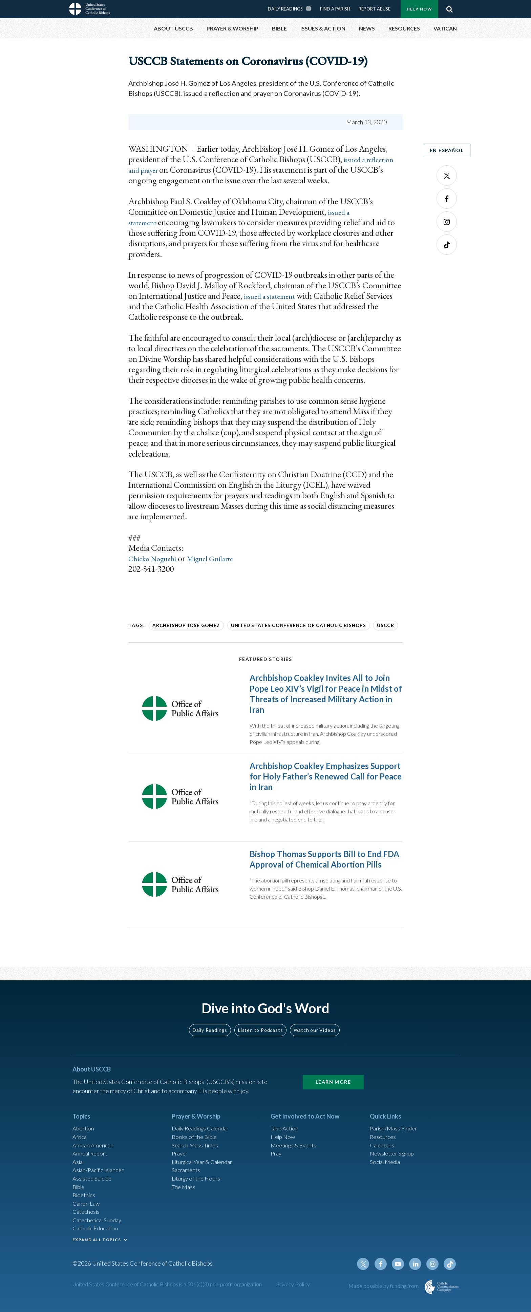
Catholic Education (97, 1233)
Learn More (333, 1077)
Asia (78, 1160)
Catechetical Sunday (99, 1224)
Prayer (181, 1151)
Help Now (419, 9)
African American (94, 1142)
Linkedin (418, 1272)
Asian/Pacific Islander (100, 1169)
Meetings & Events (296, 1142)
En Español (447, 150)
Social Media (387, 1160)
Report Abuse (374, 9)
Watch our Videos (315, 1025)
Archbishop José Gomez (182, 625)
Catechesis (87, 1215)
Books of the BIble (195, 1133)
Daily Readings (285, 9)
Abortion (84, 1124)
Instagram (447, 221)
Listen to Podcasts (260, 1025)
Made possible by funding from (384, 1294)
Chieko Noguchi (157, 558)
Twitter (447, 175)
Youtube (402, 1272)
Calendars (383, 1142)
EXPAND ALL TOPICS (96, 1245)
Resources (384, 1133)
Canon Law (86, 1206)
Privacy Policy (293, 1292)
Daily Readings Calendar (311, 8)
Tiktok (447, 244)
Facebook (447, 198)
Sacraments (187, 1169)
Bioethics (85, 1197)
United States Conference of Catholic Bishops (283, 625)
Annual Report (91, 1151)
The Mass (184, 1188)
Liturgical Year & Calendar (206, 1160)
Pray (277, 1151)
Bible (79, 1188)
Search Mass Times (196, 1142)
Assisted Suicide (93, 1179)
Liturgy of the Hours (198, 1179)
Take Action (286, 1124)
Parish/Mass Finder (395, 1124)
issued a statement (273, 295)
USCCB (361, 625)
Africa (80, 1133)
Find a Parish (335, 9)
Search (449, 9)
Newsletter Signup (394, 1151)
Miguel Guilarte (223, 558)
